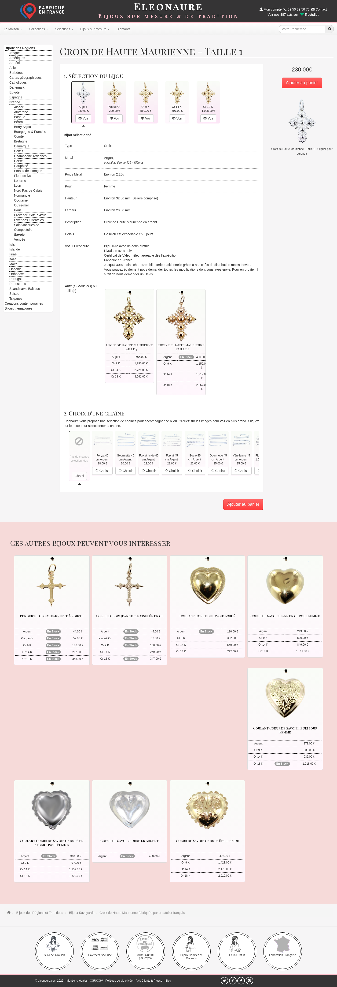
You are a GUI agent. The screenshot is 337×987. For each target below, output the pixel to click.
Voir (83, 118)
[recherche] (329, 29)
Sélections (64, 29)
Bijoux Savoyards (81, 913)
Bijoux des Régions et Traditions (39, 913)
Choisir (102, 471)
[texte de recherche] (302, 29)
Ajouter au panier (302, 82)
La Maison (13, 29)
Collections (38, 29)
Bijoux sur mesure (95, 29)
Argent (109, 158)
